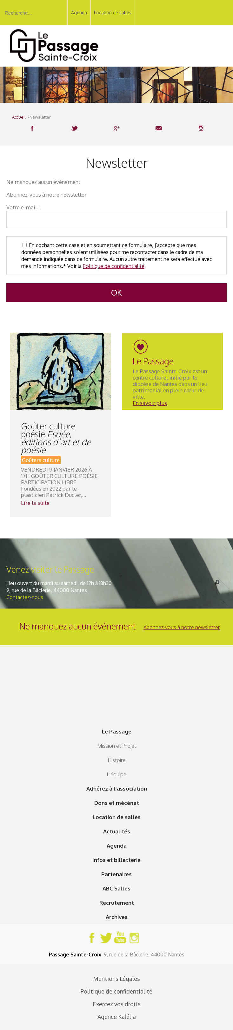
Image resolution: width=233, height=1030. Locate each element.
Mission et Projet (116, 745)
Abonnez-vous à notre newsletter (181, 627)
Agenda (79, 12)
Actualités (116, 831)
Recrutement (116, 902)
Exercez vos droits (117, 1004)
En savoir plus (150, 403)
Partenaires (116, 874)
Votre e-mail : (23, 207)
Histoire (117, 760)
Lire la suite (35, 502)
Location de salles (112, 12)
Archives (117, 917)
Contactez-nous (24, 597)
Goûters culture (41, 460)
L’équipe (116, 774)
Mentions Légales (116, 978)
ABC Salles (116, 888)
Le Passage (116, 731)
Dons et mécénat (116, 802)
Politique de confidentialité (113, 266)
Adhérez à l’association (116, 788)
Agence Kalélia (116, 1016)
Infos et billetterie (116, 860)
